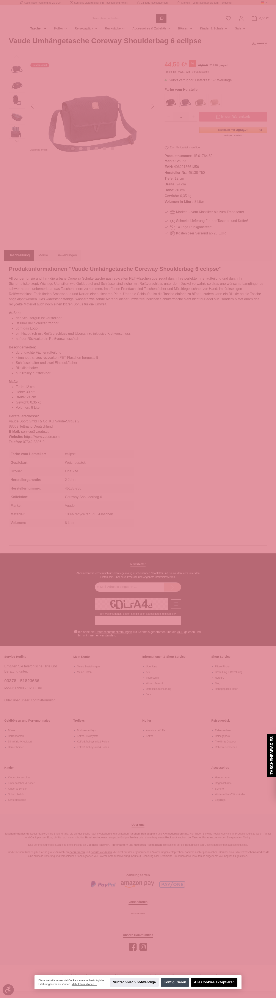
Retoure (219, 684)
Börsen (12, 737)
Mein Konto (81, 663)
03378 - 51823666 (21, 687)
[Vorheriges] (32, 113)
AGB (180, 639)
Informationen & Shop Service (163, 663)
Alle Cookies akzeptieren (214, 982)
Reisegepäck (220, 727)
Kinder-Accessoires (19, 784)
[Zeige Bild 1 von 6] (73, 155)
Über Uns (151, 673)
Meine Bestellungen (88, 673)
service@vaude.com (36, 438)
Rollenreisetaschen (226, 754)
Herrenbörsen (16, 742)
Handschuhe (222, 784)
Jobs (148, 701)
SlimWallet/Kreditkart (20, 748)
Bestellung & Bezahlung (228, 679)
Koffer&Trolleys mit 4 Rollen (93, 754)
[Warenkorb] (260, 21)
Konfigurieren (175, 982)
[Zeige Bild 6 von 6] (112, 155)
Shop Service (221, 663)
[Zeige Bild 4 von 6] (96, 155)
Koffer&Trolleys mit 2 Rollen (93, 748)
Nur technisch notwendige (134, 982)
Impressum (152, 684)
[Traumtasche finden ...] (131, 21)
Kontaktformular (42, 707)
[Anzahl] (181, 123)
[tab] (19, 262)
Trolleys (79, 727)
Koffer (146, 727)
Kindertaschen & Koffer (21, 790)
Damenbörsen (16, 754)
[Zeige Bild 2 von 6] (81, 155)
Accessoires (220, 774)
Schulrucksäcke (17, 806)
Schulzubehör (16, 801)
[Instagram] (143, 954)
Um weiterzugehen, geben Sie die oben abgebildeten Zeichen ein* (138, 620)
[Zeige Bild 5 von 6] (104, 155)
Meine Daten (84, 679)
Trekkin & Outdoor (225, 748)
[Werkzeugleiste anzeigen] (8, 989)
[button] (233, 139)
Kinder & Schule (17, 795)
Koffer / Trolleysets (87, 742)
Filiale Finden (222, 673)
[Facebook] (133, 954)
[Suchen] (185, 21)
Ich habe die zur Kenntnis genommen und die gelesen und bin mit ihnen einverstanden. (139, 640)
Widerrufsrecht (154, 690)
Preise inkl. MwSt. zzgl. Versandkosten (187, 78)
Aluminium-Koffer (156, 737)
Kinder (9, 774)
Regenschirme (223, 790)
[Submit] (172, 594)
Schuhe (219, 795)
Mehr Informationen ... (84, 984)
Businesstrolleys (86, 737)
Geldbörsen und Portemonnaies (27, 727)
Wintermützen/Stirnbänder (230, 801)
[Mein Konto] (241, 21)
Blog (217, 690)
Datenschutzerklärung (158, 695)
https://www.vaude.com (42, 444)
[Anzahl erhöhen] (193, 123)
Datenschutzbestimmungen (113, 639)
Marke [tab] (43, 262)
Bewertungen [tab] (66, 262)
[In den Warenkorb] (233, 123)
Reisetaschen (223, 737)
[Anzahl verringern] (169, 123)
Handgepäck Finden (226, 695)
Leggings (220, 806)
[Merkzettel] (228, 21)
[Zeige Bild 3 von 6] (88, 155)
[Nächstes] (152, 113)
